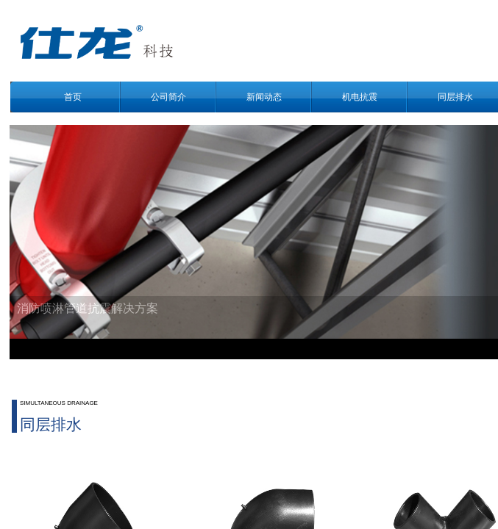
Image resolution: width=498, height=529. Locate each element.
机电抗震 (359, 97)
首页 (73, 97)
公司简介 (168, 97)
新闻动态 (264, 97)
